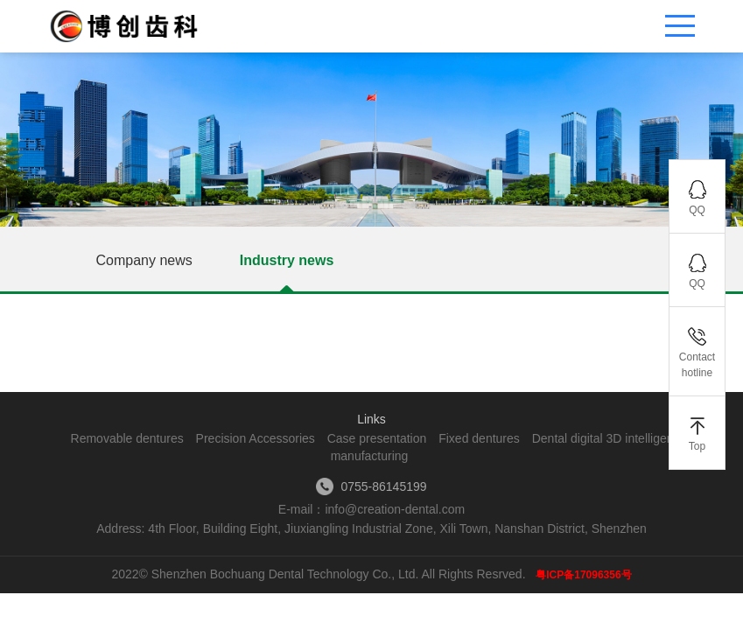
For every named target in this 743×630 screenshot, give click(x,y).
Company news (144, 260)
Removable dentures (127, 438)
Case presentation (377, 438)
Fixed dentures (479, 438)
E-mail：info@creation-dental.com (371, 509)
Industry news (287, 260)
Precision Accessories (255, 438)
